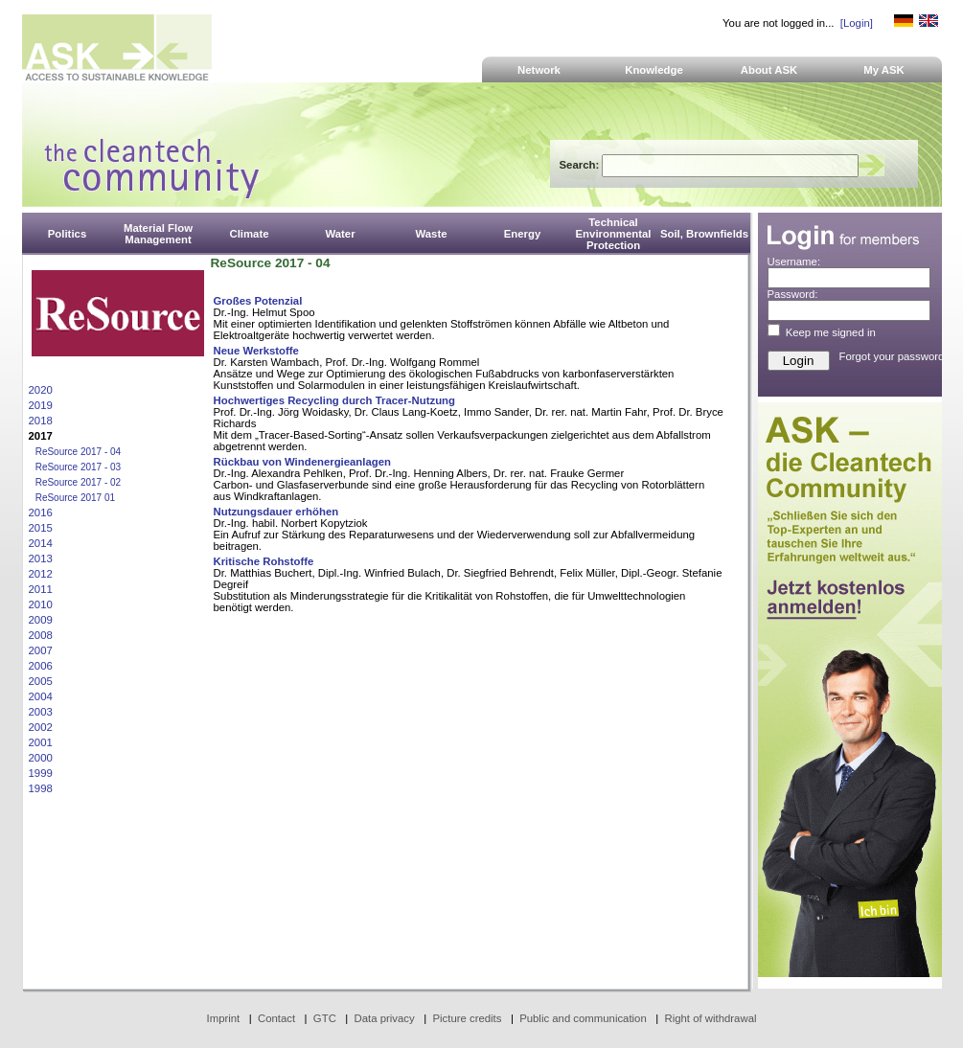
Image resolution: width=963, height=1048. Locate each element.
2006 (41, 666)
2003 (41, 712)
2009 (41, 620)
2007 (41, 650)
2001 (41, 742)
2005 (41, 681)
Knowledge (654, 70)
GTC (324, 1018)
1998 (41, 788)
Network (539, 70)
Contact (276, 1018)
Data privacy (385, 1018)
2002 (41, 727)
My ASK (884, 70)
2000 (41, 757)
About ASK (769, 70)
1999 (41, 773)
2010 (41, 604)
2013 (41, 558)
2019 (41, 405)
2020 (41, 390)
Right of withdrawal (711, 1018)
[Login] (856, 23)
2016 (41, 512)
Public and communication (583, 1018)
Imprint (224, 1018)
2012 (41, 574)
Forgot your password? (895, 356)
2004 (41, 696)
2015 (41, 528)
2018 (41, 420)
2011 (41, 589)
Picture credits (466, 1018)
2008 (41, 635)
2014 (41, 543)
